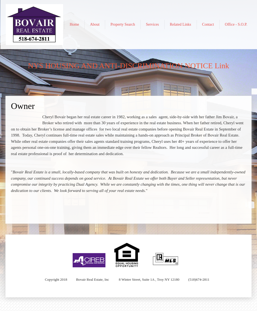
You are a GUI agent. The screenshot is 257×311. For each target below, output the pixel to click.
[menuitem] (74, 24)
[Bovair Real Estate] (34, 24)
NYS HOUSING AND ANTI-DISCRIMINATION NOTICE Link (128, 65)
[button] (89, 255)
